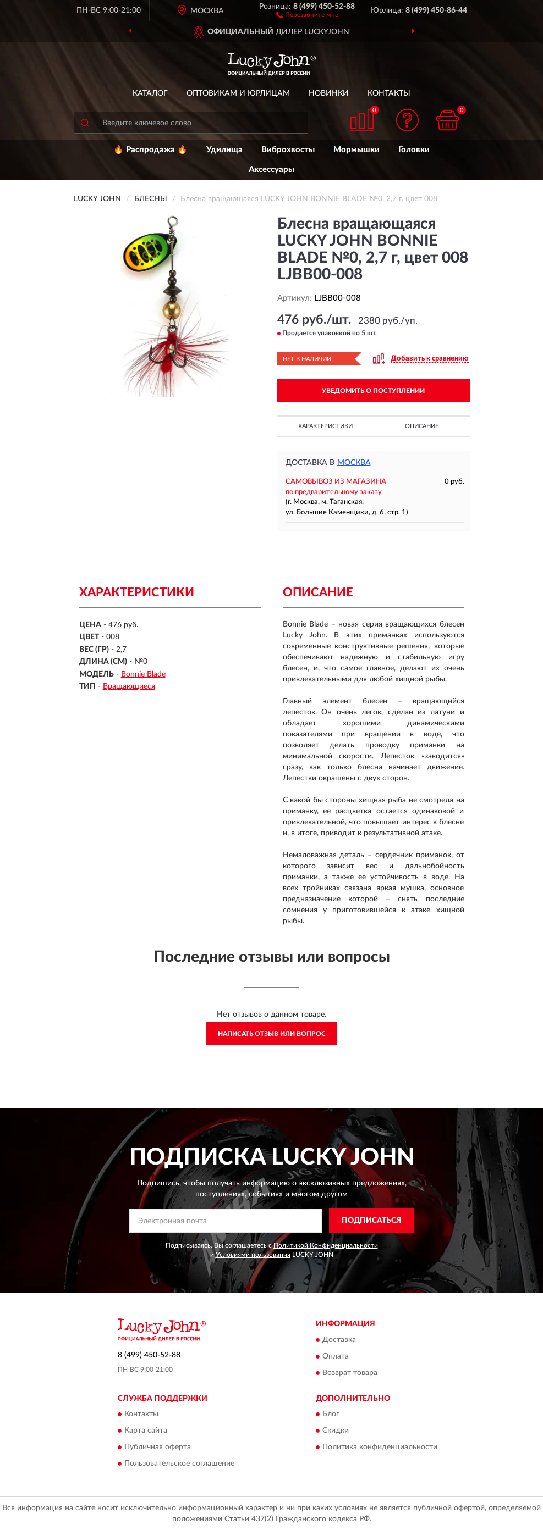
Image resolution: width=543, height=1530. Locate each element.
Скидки (335, 1431)
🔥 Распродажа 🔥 (150, 150)
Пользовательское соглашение (179, 1464)
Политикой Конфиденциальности (325, 1245)
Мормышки (356, 150)
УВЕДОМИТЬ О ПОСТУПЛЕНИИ (373, 390)
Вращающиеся (129, 686)
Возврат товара (349, 1373)
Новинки (329, 93)
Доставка (339, 1340)
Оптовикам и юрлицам (238, 93)
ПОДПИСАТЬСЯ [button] (372, 1220)
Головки (414, 150)
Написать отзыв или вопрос (272, 1033)
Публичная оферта (157, 1447)
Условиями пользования (253, 1254)
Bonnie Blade (143, 674)
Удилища (224, 150)
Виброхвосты (288, 150)
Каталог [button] (150, 93)
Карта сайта (145, 1431)
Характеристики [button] (325, 426)
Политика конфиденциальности (379, 1447)
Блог (330, 1414)
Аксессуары (271, 169)
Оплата (335, 1356)
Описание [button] (421, 426)
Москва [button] (354, 463)
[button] (307, 14)
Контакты (389, 93)
